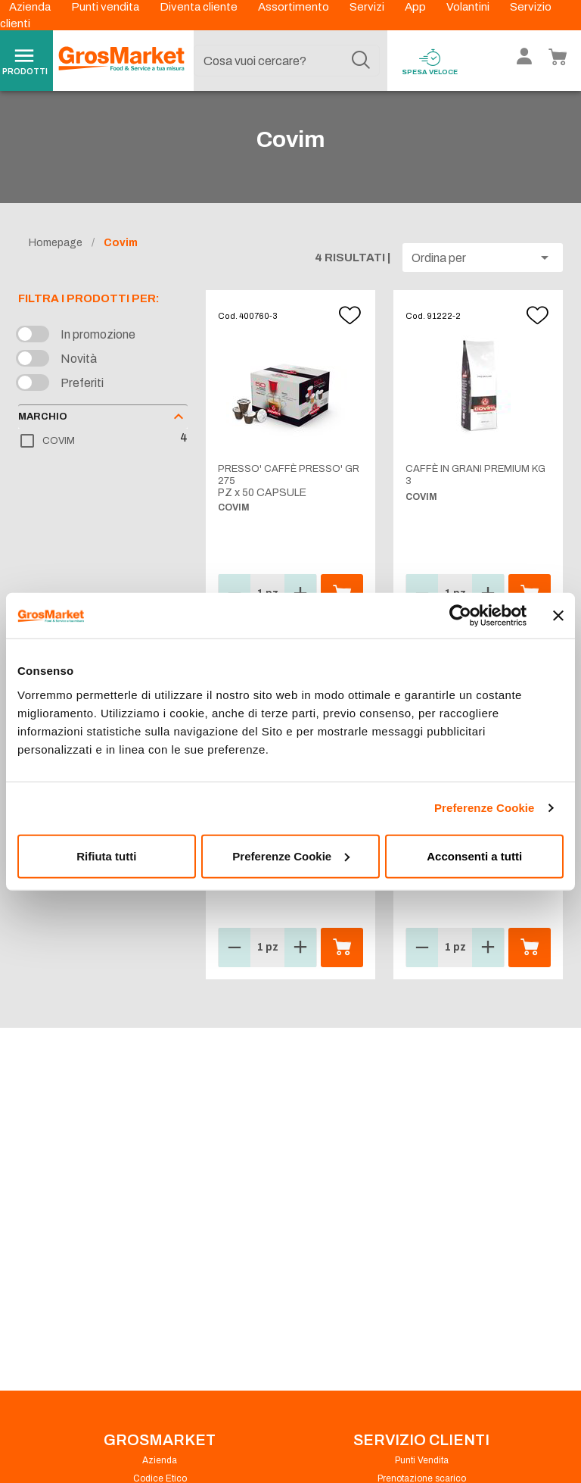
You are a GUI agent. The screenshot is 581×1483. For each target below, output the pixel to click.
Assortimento (294, 7)
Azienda (31, 7)
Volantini (469, 7)
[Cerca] (361, 61)
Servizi (368, 7)
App (416, 7)
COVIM (58, 457)
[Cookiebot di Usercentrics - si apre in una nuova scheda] (460, 615)
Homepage (55, 259)
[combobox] (286, 60)
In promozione (98, 351)
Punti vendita (106, 7)
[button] (482, 274)
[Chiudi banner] (558, 615)
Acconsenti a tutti (474, 855)
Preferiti (82, 399)
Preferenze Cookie (484, 807)
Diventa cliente (200, 7)
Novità (79, 375)
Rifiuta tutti (106, 855)
